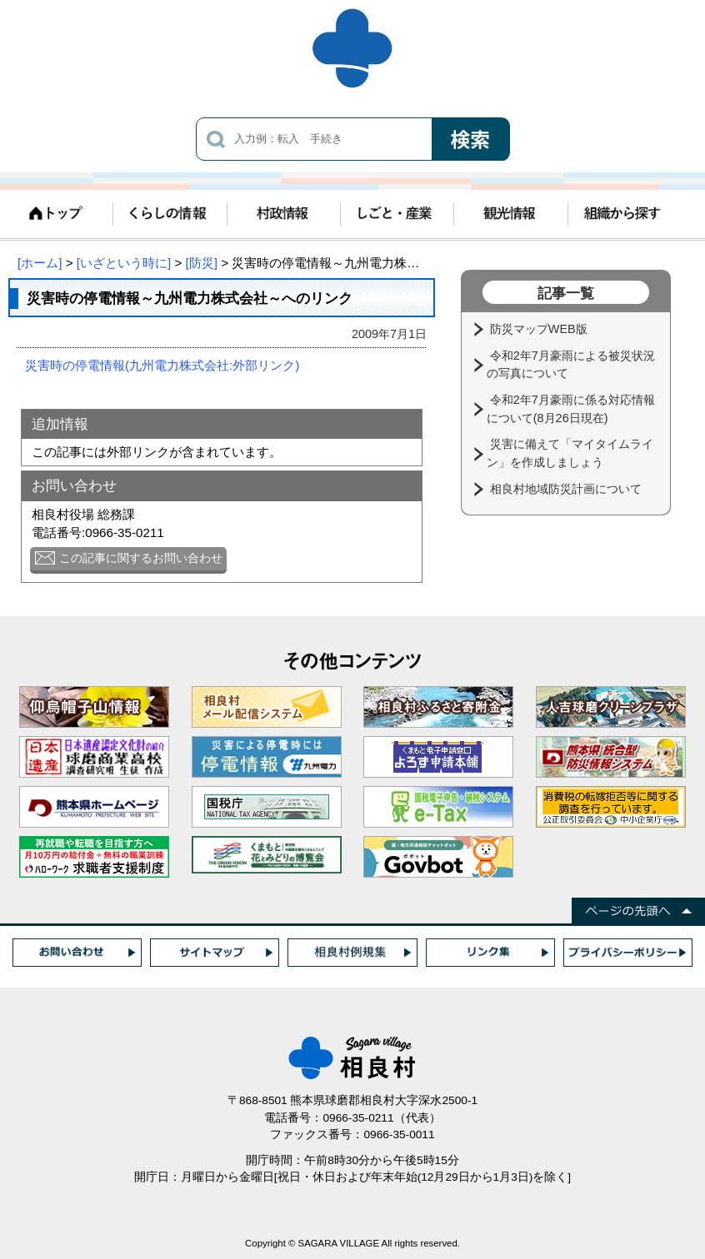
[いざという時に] (124, 263)
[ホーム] (40, 263)
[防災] (202, 263)
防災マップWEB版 (540, 329)
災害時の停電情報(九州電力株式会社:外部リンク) (162, 365)
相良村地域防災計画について (567, 488)
